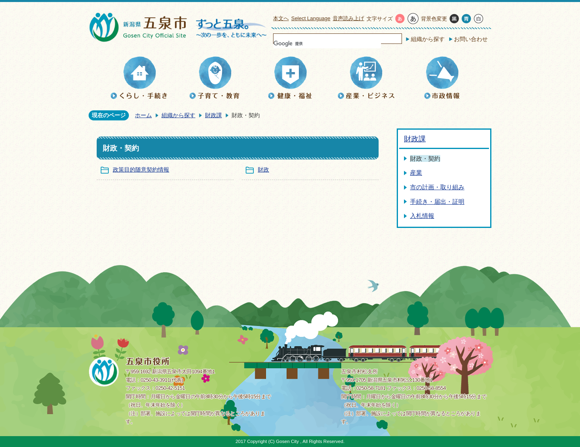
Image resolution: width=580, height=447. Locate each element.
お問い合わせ (471, 39)
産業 (416, 172)
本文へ (281, 18)
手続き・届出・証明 (437, 201)
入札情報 (422, 215)
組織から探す (428, 39)
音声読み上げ (348, 18)
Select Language (310, 18)
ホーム (143, 115)
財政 (263, 169)
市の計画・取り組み (437, 187)
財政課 (213, 115)
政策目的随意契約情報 (141, 169)
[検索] (327, 43)
